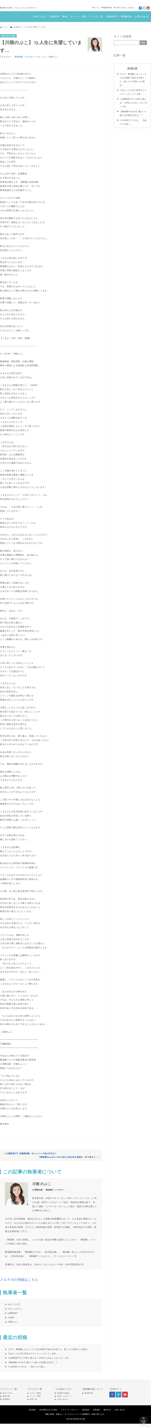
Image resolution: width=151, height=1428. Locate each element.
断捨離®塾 (107, 8)
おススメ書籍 (35, 1393)
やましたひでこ (15, 1309)
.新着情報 (18, 57)
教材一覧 (33, 1399)
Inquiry (131, 8)
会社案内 (32, 1410)
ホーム (97, 8)
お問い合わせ (121, 8)
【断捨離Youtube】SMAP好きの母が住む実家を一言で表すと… (68, 1157)
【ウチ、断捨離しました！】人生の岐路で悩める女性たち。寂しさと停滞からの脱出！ (48, 1349)
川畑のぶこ (53, 57)
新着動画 (6, 1399)
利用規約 (96, 1410)
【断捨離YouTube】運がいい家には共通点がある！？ (32, 1362)
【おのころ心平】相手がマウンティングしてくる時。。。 (35, 1353)
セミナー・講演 (78, 16)
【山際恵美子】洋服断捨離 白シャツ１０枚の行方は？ (30, 1153)
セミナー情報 (35, 1396)
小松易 (11, 1317)
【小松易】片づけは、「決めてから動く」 (27, 1367)
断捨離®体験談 (63, 1393)
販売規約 (86, 1410)
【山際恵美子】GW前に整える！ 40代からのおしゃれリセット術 (38, 1358)
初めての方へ (40, 16)
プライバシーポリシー (70, 1410)
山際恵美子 (13, 1313)
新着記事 (54, 16)
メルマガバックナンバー (35, 57)
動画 (65, 16)
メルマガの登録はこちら (19, 1279)
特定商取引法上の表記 (48, 1410)
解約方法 (107, 1410)
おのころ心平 (14, 1304)
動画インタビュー (64, 1396)
